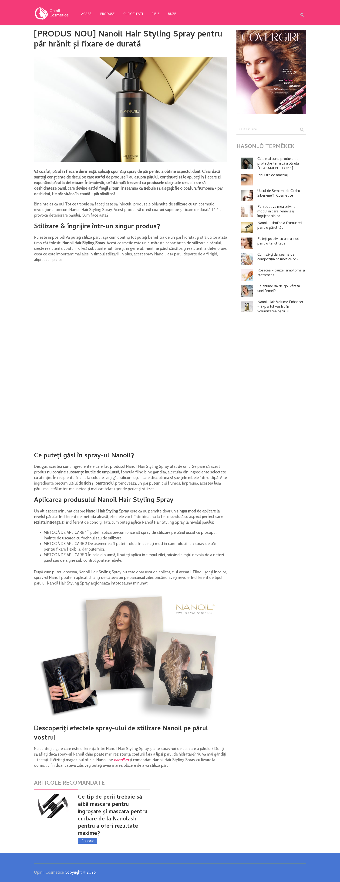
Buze (172, 14)
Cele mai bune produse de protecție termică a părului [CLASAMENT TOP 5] (278, 164)
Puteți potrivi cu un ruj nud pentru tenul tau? (278, 241)
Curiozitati (133, 14)
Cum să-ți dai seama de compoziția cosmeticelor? (277, 257)
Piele (155, 14)
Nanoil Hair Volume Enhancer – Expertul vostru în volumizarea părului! (280, 307)
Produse (107, 14)
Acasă (86, 14)
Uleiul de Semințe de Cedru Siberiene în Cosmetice (278, 193)
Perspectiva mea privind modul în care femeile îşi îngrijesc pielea (276, 211)
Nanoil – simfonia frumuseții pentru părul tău (279, 225)
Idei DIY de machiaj (272, 175)
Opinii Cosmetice (49, 872)
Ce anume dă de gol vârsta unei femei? (278, 289)
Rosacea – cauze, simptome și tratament (281, 273)
